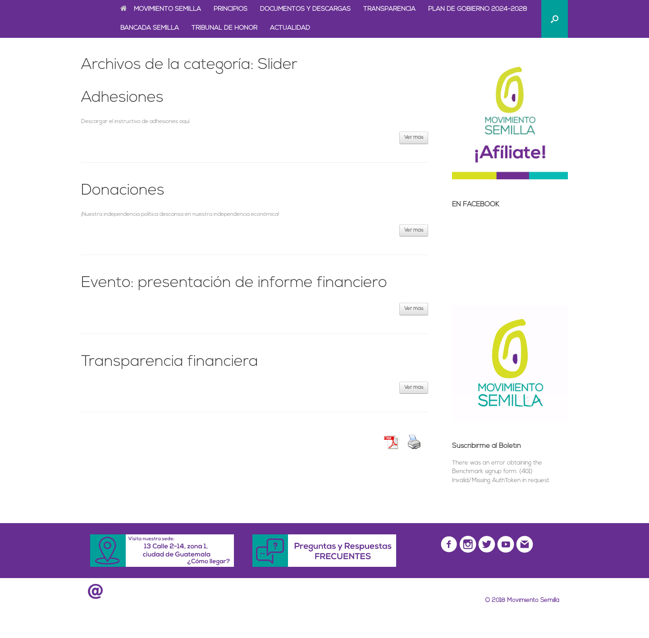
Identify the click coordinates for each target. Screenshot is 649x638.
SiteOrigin (339, 620)
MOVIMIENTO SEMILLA (160, 9)
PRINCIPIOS (230, 9)
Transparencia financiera (169, 362)
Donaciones (123, 191)
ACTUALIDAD (290, 28)
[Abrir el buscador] (554, 19)
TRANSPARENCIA (389, 9)
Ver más (413, 137)
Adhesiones (122, 98)
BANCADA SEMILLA (149, 28)
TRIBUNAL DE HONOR (224, 28)
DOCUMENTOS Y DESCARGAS (305, 9)
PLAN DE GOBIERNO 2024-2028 (477, 9)
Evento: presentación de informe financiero (234, 283)
